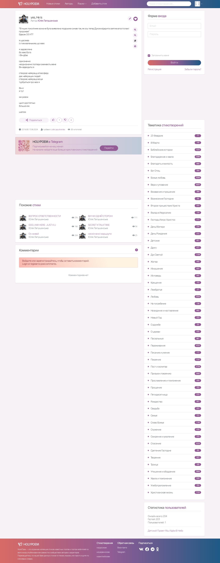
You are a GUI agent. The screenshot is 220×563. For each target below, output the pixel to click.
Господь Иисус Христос (174, 219)
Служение (174, 429)
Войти (174, 62)
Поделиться (34, 120)
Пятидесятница (174, 394)
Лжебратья (174, 289)
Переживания (174, 345)
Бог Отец (174, 170)
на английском (103, 556)
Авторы (69, 3)
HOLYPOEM (40, 142)
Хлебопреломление (174, 485)
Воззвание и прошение (174, 191)
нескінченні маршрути (100, 233)
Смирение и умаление (174, 436)
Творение (174, 457)
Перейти (108, 148)
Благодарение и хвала (174, 156)
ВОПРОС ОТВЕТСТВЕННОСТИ (45, 216)
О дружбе (174, 324)
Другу (174, 247)
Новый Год (174, 317)
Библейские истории (174, 149)
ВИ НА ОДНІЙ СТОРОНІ (100, 216)
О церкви (174, 331)
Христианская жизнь (174, 492)
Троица (174, 464)
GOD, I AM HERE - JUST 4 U (42, 225)
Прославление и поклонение (174, 380)
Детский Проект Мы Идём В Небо (165, 530)
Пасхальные (174, 338)
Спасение (174, 443)
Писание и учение (174, 352)
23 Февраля (174, 135)
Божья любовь (174, 177)
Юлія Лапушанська (47, 20)
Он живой (34, 233)
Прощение (174, 387)
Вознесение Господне (174, 198)
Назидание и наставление (174, 310)
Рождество (174, 401)
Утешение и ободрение (174, 471)
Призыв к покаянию (174, 373)
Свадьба (174, 408)
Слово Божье (174, 422)
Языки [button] (81, 3)
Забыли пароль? (192, 69)
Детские (174, 240)
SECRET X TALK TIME (98, 225)
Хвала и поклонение (174, 478)
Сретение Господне (174, 450)
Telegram (121, 552)
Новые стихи (53, 3)
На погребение (174, 303)
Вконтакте (122, 547)
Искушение (174, 268)
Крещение (174, 282)
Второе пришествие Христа (174, 205)
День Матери (174, 226)
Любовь (174, 296)
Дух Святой (174, 254)
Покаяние (174, 359)
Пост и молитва (174, 366)
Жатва (174, 261)
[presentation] (171, 45)
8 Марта (174, 142)
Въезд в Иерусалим (174, 212)
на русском (101, 547)
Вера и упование (174, 184)
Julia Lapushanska (58, 129)
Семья (174, 415)
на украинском (103, 552)
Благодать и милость (174, 163)
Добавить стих (99, 3)
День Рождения (174, 233)
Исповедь (174, 275)
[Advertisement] (78, 178)
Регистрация (154, 69)
